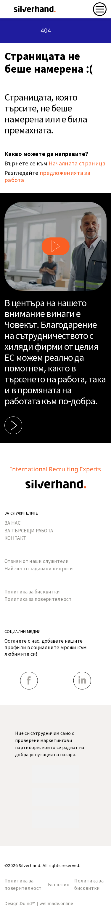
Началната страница (77, 163)
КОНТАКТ (15, 538)
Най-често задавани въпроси (38, 569)
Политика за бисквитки (32, 592)
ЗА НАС (12, 523)
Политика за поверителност (38, 599)
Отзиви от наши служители (36, 561)
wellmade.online (56, 903)
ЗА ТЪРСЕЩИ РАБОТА (28, 531)
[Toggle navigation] (100, 9)
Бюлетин (59, 885)
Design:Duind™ (20, 903)
